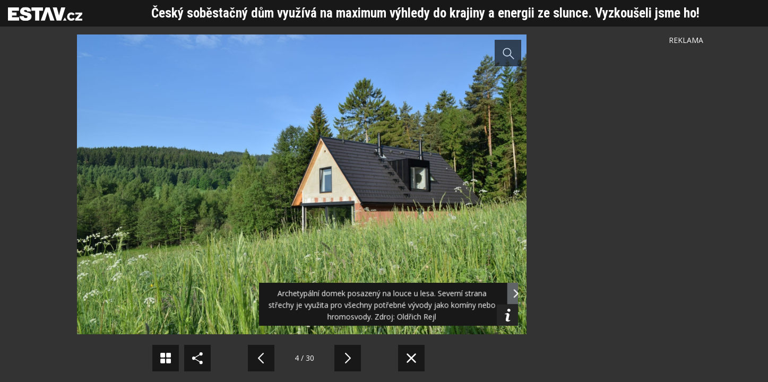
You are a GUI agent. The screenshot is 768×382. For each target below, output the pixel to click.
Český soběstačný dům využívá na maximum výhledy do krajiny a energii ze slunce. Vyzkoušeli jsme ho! (425, 13)
